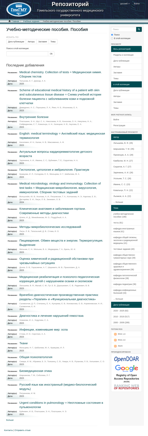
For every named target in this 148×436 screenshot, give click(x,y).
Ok (51, 54)
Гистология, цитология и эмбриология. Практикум (54, 169)
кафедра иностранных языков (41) (123, 230)
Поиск (115, 35)
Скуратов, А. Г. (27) (122, 166)
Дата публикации (16, 41)
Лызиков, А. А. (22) (122, 196)
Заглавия (42, 41)
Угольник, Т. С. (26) (122, 178)
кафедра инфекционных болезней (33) (124, 291)
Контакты (8, 430)
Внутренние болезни (33, 117)
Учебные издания (31, 21)
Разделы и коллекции (123, 55)
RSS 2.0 (119, 340)
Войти (116, 119)
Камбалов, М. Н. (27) (123, 161)
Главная (15, 21)
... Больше (118, 202)
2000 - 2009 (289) (121, 322)
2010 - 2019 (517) (121, 316)
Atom (118, 346)
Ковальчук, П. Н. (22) (123, 190)
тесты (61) (118, 223)
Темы (53, 41)
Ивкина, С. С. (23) (121, 184)
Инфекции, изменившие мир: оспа (43, 329)
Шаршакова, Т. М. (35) (123, 149)
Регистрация (119, 125)
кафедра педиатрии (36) (124, 284)
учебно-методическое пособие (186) (123, 215)
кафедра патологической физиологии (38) (125, 276)
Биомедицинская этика (35, 370)
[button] (125, 3)
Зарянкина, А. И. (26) (123, 172)
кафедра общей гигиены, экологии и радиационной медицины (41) (125, 240)
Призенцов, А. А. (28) (123, 155)
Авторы (31, 41)
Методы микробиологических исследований (50, 226)
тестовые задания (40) (123, 249)
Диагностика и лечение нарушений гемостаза (51, 315)
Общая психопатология (35, 357)
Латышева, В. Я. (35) (123, 143)
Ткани (23, 343)
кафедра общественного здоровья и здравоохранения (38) (124, 267)
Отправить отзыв (22, 430)
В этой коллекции (120, 38)
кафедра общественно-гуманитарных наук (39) (124, 256)
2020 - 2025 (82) (120, 311)
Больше (10, 420)
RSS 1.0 (119, 334)
